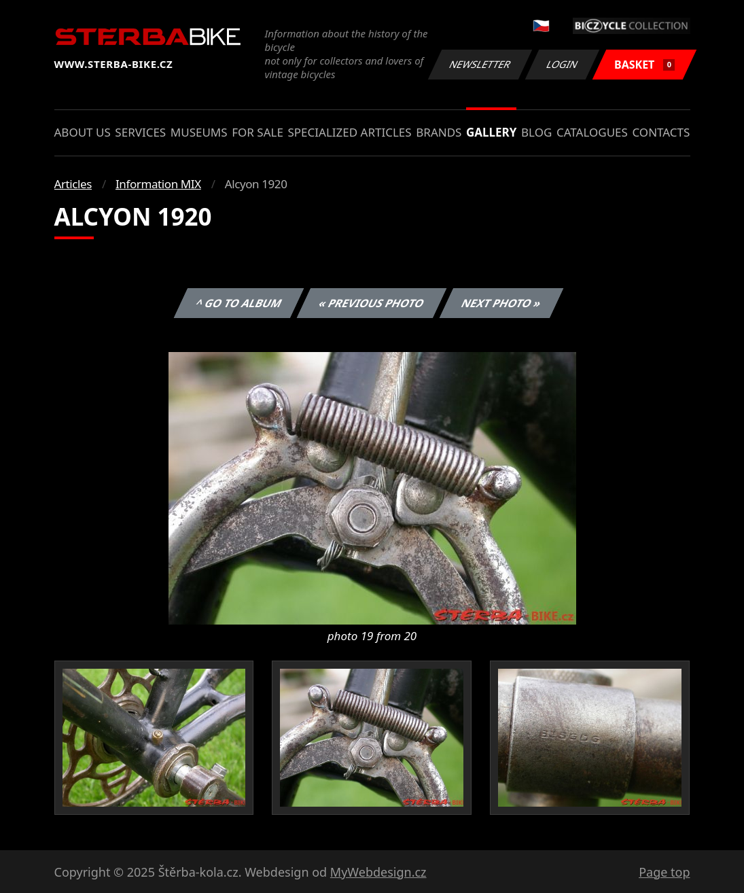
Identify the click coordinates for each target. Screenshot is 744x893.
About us (82, 132)
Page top (664, 872)
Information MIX (158, 184)
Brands (438, 132)
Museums (199, 132)
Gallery (491, 132)
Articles (73, 184)
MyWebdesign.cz (378, 872)
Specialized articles (349, 132)
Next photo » (501, 303)
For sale (257, 132)
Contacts (661, 132)
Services (140, 132)
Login (562, 64)
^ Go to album (239, 303)
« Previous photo (371, 303)
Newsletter (480, 64)
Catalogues (592, 132)
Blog (536, 132)
